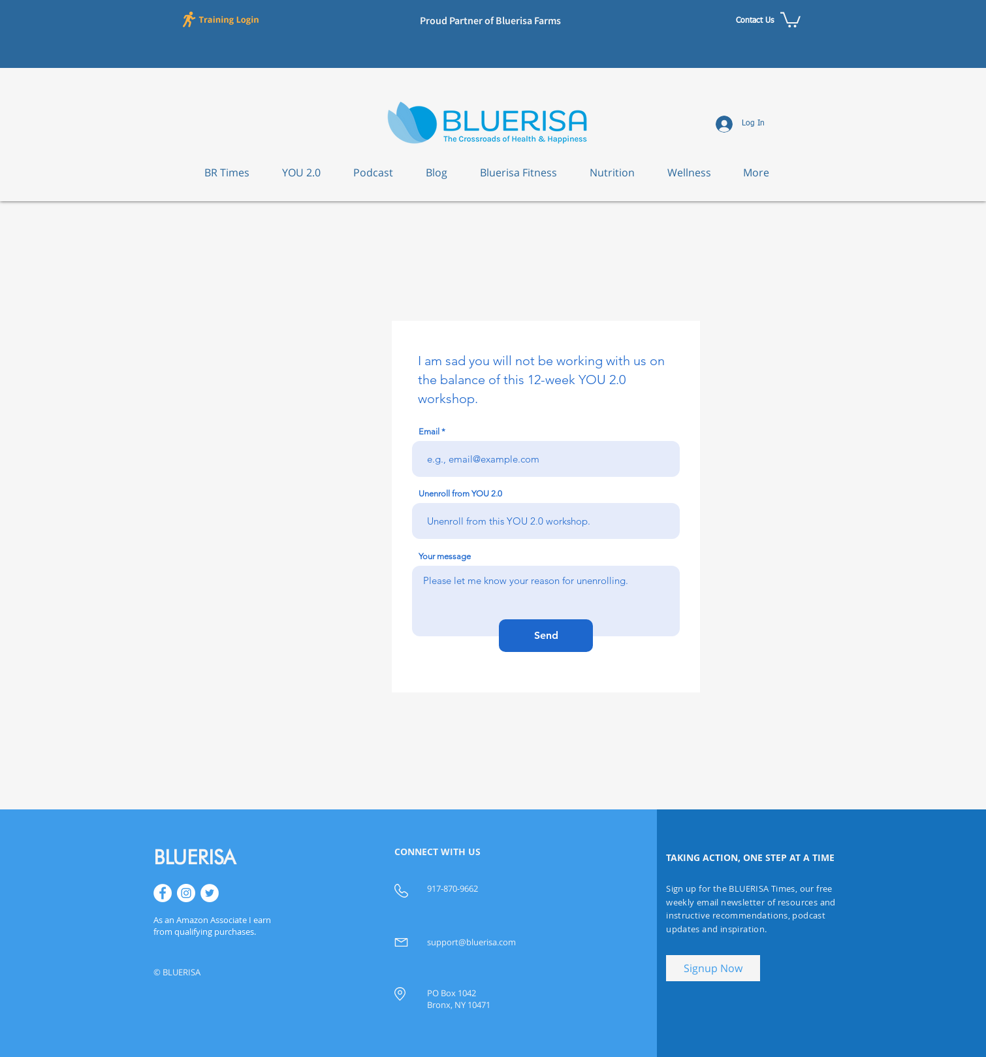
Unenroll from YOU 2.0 (460, 493)
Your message (445, 556)
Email (429, 431)
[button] (222, 18)
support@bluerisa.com (471, 942)
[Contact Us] (755, 21)
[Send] (546, 635)
